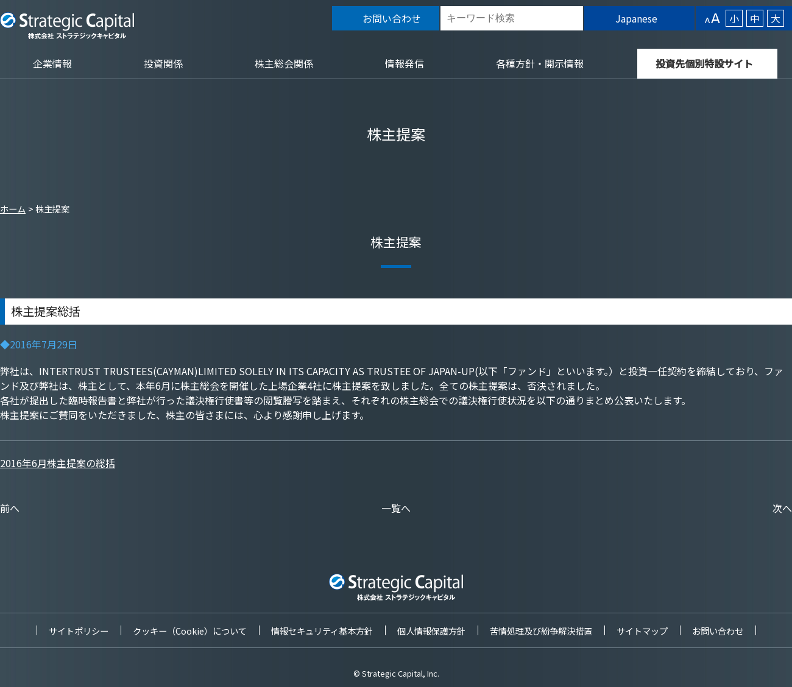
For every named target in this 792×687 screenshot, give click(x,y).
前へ (9, 508)
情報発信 (404, 63)
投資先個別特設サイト (704, 63)
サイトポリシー (78, 630)
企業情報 (52, 63)
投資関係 (163, 63)
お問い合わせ (717, 630)
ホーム (13, 208)
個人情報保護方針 (431, 630)
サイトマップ (642, 630)
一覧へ (396, 508)
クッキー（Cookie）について (190, 630)
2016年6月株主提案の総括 (57, 463)
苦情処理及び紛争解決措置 (541, 630)
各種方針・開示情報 (540, 63)
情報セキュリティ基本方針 (322, 630)
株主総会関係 (284, 63)
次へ (782, 508)
